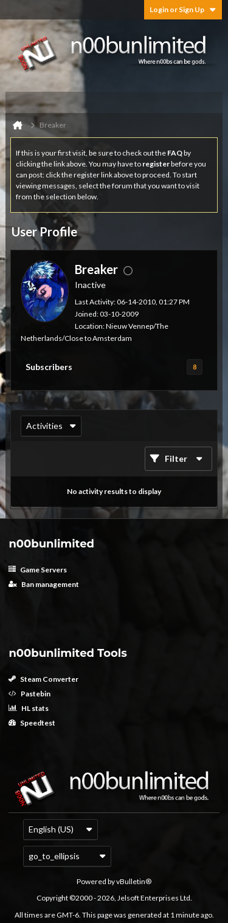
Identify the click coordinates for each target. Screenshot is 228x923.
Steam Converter (43, 679)
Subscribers (49, 367)
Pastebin (29, 693)
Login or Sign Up (183, 9)
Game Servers (38, 569)
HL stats (29, 708)
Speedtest (32, 722)
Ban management (44, 584)
